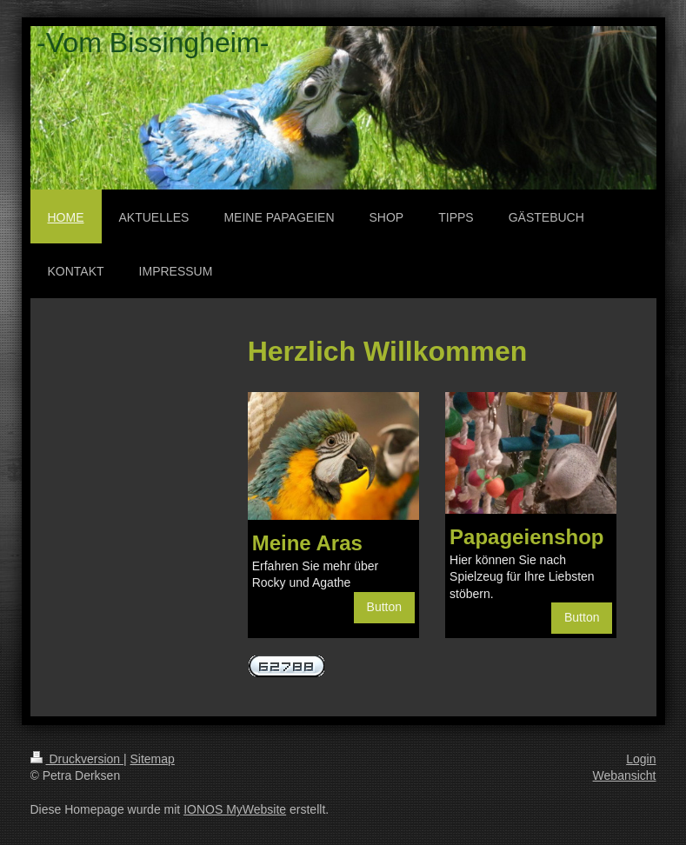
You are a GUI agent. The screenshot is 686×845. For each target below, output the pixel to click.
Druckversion (76, 759)
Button (384, 607)
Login (641, 759)
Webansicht (624, 775)
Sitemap (152, 759)
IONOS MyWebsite (234, 809)
